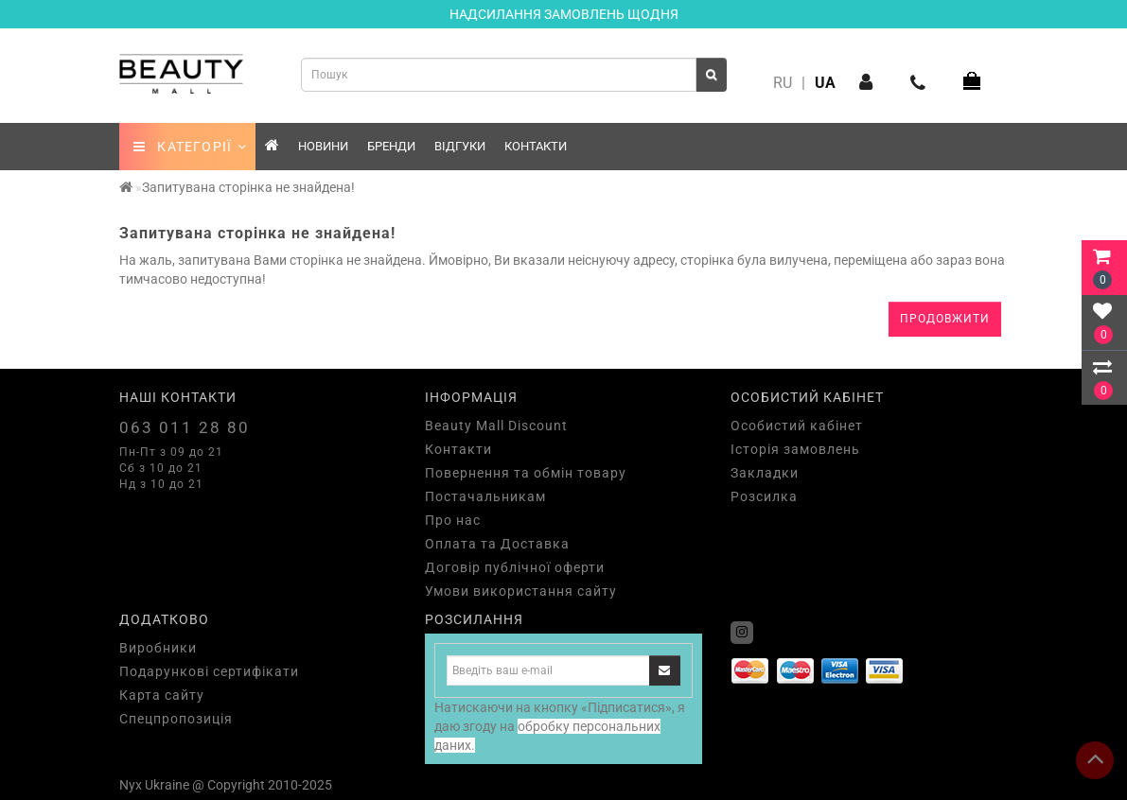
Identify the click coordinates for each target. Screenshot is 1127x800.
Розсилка (764, 496)
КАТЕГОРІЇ (190, 146)
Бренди (391, 146)
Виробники (158, 647)
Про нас (453, 520)
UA (825, 83)
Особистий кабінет (797, 425)
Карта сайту (161, 695)
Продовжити (945, 318)
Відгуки (459, 146)
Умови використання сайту (521, 591)
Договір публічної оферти (515, 567)
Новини (323, 146)
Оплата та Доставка (497, 543)
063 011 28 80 (184, 427)
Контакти (535, 146)
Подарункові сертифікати (209, 671)
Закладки (765, 472)
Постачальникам (485, 496)
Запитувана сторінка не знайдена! (248, 187)
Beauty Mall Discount (496, 425)
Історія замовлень (795, 449)
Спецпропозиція (176, 718)
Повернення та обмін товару (525, 472)
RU (782, 83)
